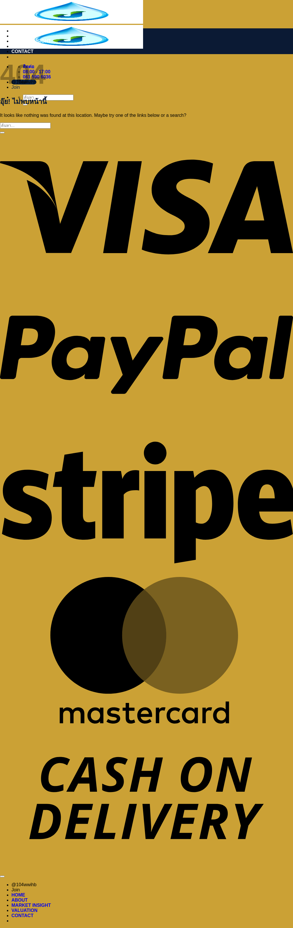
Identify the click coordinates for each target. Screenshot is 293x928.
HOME (18, 30)
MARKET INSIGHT (31, 41)
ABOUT (19, 36)
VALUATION (24, 46)
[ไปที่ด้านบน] (2, 876)
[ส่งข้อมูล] (2, 132)
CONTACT (22, 51)
